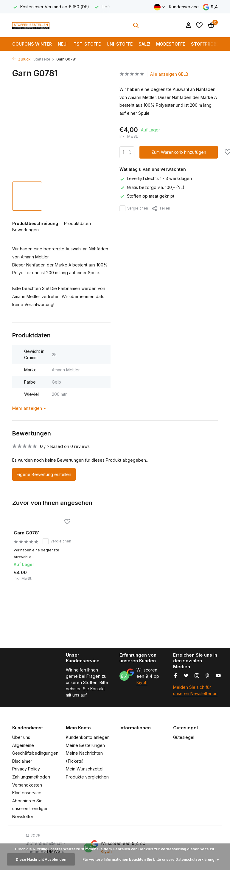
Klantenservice (26, 792)
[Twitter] (186, 676)
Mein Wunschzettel (84, 768)
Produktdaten (77, 223)
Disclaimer (22, 761)
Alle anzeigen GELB (169, 74)
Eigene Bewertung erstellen (44, 474)
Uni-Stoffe (120, 43)
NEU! (63, 43)
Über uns (21, 737)
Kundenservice (184, 6)
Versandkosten (27, 784)
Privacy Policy (26, 768)
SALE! (144, 43)
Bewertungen (25, 229)
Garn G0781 (27, 533)
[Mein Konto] (188, 25)
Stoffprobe (205, 43)
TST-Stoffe (87, 43)
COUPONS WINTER (32, 43)
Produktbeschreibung (35, 223)
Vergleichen (133, 208)
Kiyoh (141, 682)
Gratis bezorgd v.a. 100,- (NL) (151, 187)
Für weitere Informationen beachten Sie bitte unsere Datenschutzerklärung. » (151, 859)
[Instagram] (197, 676)
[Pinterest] (207, 676)
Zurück (21, 59)
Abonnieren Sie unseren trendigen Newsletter (30, 808)
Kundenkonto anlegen (88, 737)
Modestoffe (170, 43)
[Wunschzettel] (199, 25)
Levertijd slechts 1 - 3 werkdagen (155, 178)
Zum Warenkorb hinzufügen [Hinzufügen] (178, 152)
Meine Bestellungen (85, 745)
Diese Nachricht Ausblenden (41, 859)
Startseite (44, 59)
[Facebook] (175, 676)
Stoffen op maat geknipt (146, 195)
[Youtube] (218, 676)
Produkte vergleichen (87, 776)
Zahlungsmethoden (31, 776)
